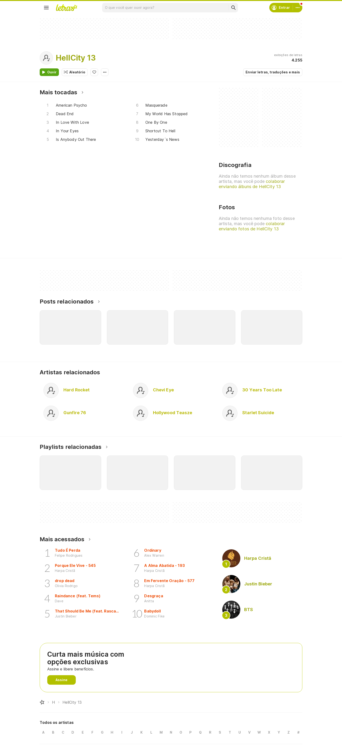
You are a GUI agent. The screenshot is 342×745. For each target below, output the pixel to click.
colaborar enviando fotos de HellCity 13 (252, 226)
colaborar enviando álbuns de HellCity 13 (252, 184)
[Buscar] (233, 7)
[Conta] (297, 7)
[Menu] (46, 7)
